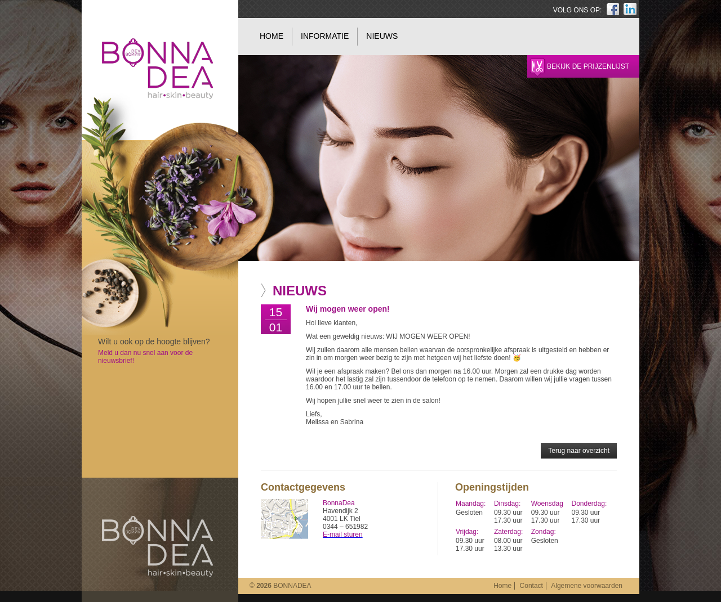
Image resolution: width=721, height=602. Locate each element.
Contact (531, 586)
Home (271, 36)
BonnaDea (157, 546)
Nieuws (382, 36)
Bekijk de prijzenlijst (588, 66)
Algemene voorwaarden (586, 586)
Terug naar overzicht (578, 451)
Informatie (325, 36)
